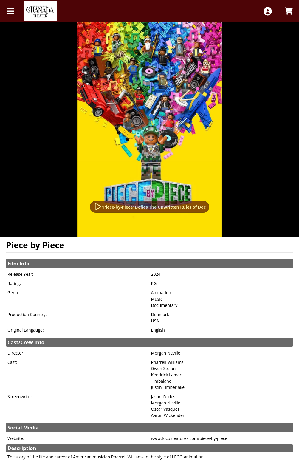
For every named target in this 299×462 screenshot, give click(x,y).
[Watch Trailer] (149, 207)
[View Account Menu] (267, 11)
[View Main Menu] (10, 11)
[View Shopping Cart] (288, 11)
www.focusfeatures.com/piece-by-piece (189, 438)
